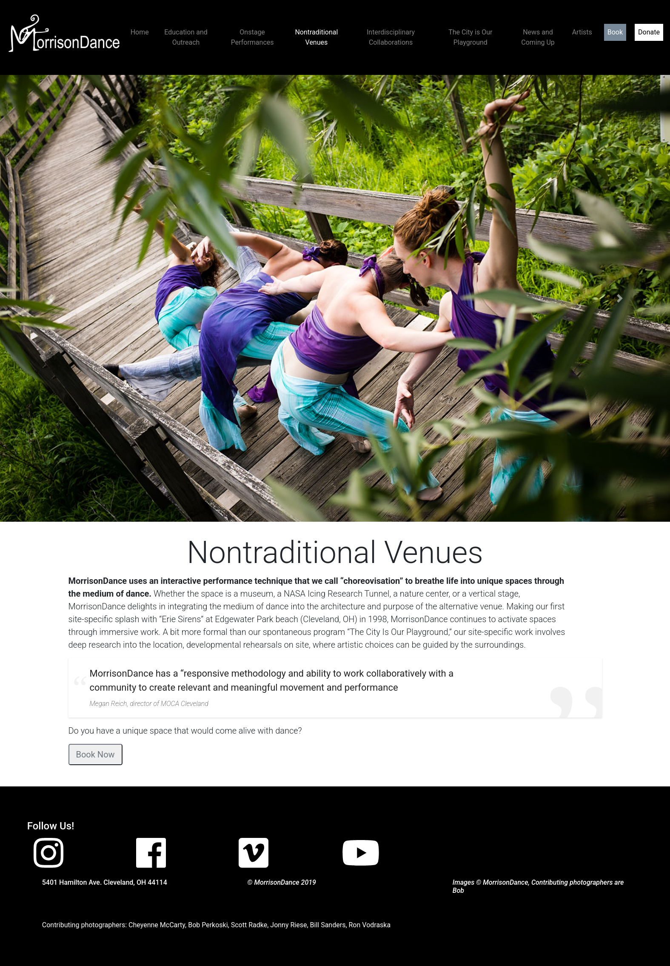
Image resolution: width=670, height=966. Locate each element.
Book (615, 32)
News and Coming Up (538, 37)
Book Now (95, 754)
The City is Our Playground (470, 37)
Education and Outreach (185, 37)
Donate (649, 32)
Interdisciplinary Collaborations (391, 37)
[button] (50, 298)
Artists (582, 32)
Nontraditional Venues (316, 37)
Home (140, 32)
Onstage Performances (252, 37)
